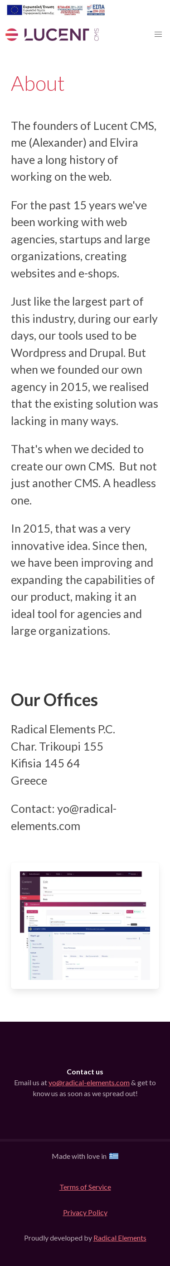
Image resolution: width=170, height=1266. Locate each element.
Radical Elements (119, 1237)
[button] (158, 34)
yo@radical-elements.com (89, 1082)
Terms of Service (85, 1186)
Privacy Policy (85, 1212)
